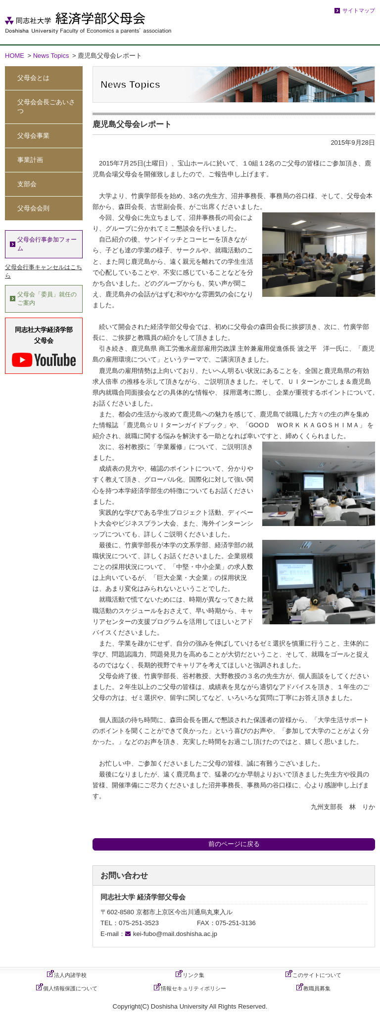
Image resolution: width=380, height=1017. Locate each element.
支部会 (27, 184)
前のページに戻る (234, 844)
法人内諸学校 (70, 975)
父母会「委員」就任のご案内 (47, 298)
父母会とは (33, 77)
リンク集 (193, 975)
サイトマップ (358, 10)
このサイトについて (316, 975)
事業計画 (30, 159)
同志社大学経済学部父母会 (44, 346)
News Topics (51, 55)
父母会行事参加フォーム (47, 243)
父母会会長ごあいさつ (46, 106)
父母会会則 (33, 208)
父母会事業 (33, 135)
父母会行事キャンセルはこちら (43, 271)
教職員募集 (317, 988)
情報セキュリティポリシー (193, 988)
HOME (14, 55)
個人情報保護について (70, 988)
